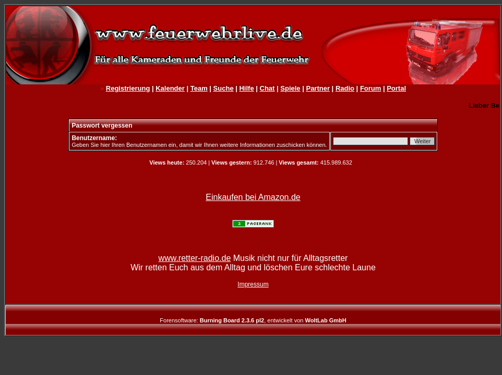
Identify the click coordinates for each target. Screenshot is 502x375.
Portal (396, 88)
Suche (223, 88)
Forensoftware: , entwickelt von (253, 320)
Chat (267, 88)
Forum (370, 88)
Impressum (252, 284)
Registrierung (128, 88)
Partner (318, 88)
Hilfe (246, 88)
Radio (345, 88)
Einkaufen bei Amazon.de (253, 197)
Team (199, 88)
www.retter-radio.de (195, 258)
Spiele (290, 88)
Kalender (170, 88)
